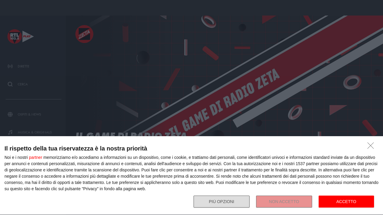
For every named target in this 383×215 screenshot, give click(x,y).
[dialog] (191, 175)
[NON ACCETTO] (372, 147)
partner (35, 157)
